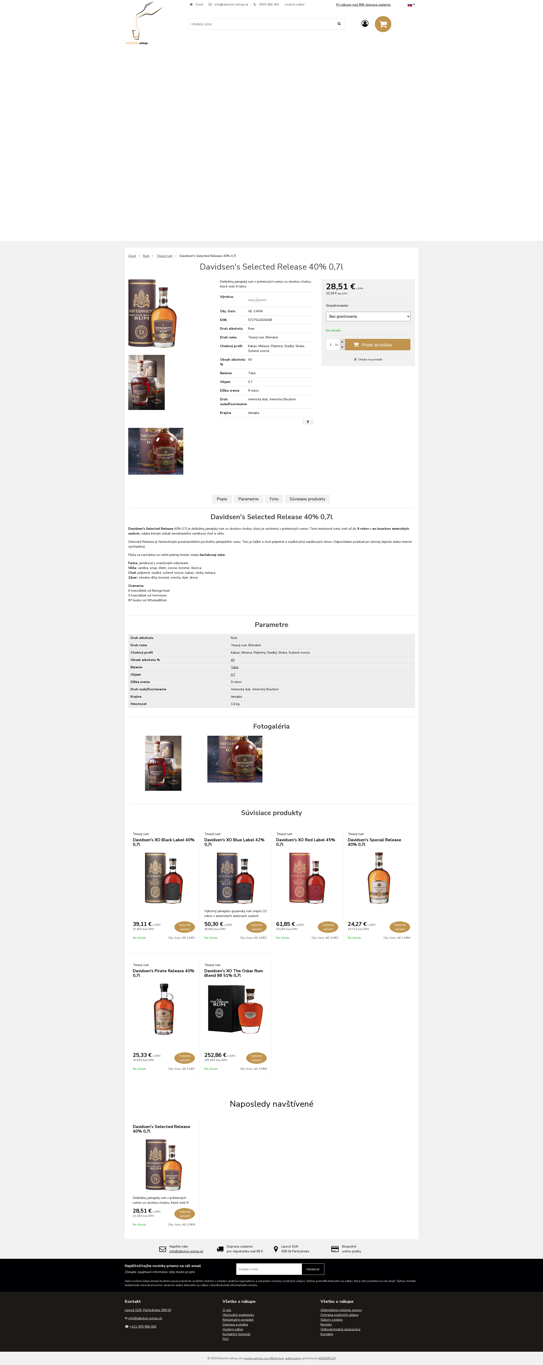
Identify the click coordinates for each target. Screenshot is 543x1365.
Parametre (248, 499)
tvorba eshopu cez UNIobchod (264, 1358)
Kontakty (326, 1334)
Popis (222, 499)
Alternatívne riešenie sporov (341, 1310)
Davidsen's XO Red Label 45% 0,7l (305, 842)
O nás (227, 1310)
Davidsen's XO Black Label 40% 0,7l (164, 842)
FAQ (226, 1339)
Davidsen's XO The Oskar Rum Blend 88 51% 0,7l (233, 973)
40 (232, 660)
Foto (274, 499)
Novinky (326, 1324)
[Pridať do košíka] (368, 344)
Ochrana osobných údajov (339, 1315)
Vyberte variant (185, 927)
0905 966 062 (269, 4)
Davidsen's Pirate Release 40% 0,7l (163, 973)
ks (337, 345)
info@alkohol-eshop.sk (231, 4)
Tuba (234, 667)
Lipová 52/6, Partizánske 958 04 (148, 1310)
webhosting (293, 1358)
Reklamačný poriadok (238, 1320)
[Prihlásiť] (365, 23)
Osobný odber (233, 1329)
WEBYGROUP (327, 1358)
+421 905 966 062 (143, 1326)
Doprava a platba (235, 1324)
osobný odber (295, 4)
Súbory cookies (331, 1320)
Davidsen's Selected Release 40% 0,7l (161, 1129)
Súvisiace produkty (307, 499)
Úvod (199, 4)
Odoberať (313, 1269)
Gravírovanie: (337, 305)
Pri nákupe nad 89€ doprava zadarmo (363, 5)
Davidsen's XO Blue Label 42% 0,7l (234, 842)
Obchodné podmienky (238, 1315)
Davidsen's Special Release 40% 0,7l (374, 842)
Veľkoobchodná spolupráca (340, 1329)
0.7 (233, 674)
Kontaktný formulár (237, 1334)
